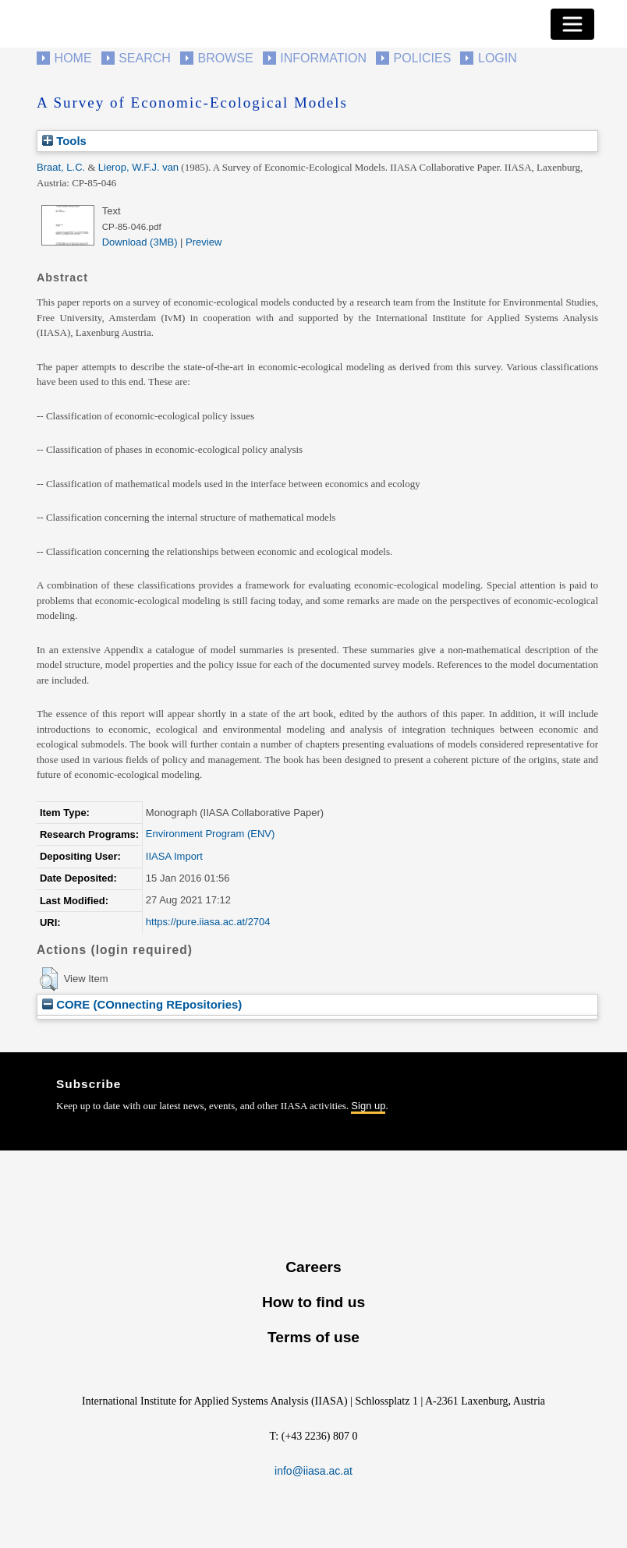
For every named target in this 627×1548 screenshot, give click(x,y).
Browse (225, 58)
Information (323, 58)
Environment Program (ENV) (210, 833)
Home (73, 58)
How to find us (313, 1302)
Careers (313, 1267)
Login (497, 58)
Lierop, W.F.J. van (138, 167)
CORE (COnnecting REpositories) (142, 1004)
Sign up (368, 1106)
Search (145, 58)
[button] (49, 979)
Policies (423, 58)
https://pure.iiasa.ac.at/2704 (208, 922)
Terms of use (313, 1337)
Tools (64, 140)
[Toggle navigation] (572, 24)
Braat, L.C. (61, 167)
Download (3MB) (140, 242)
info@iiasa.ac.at (313, 1471)
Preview (203, 242)
